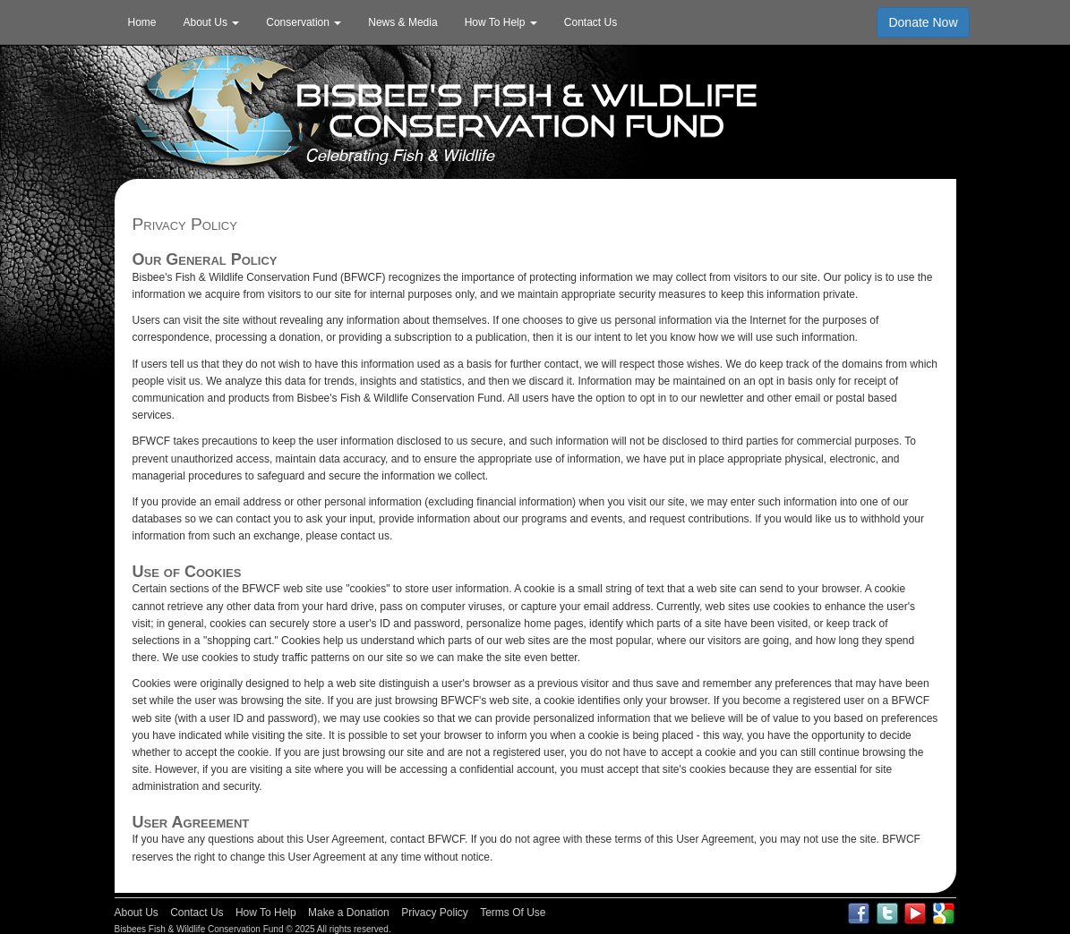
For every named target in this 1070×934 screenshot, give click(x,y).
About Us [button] (212, 22)
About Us (136, 912)
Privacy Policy (434, 912)
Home (142, 22)
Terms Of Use (512, 912)
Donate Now (922, 22)
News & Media (402, 22)
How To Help (265, 912)
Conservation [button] (303, 22)
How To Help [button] (501, 22)
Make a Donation (348, 912)
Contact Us (590, 22)
